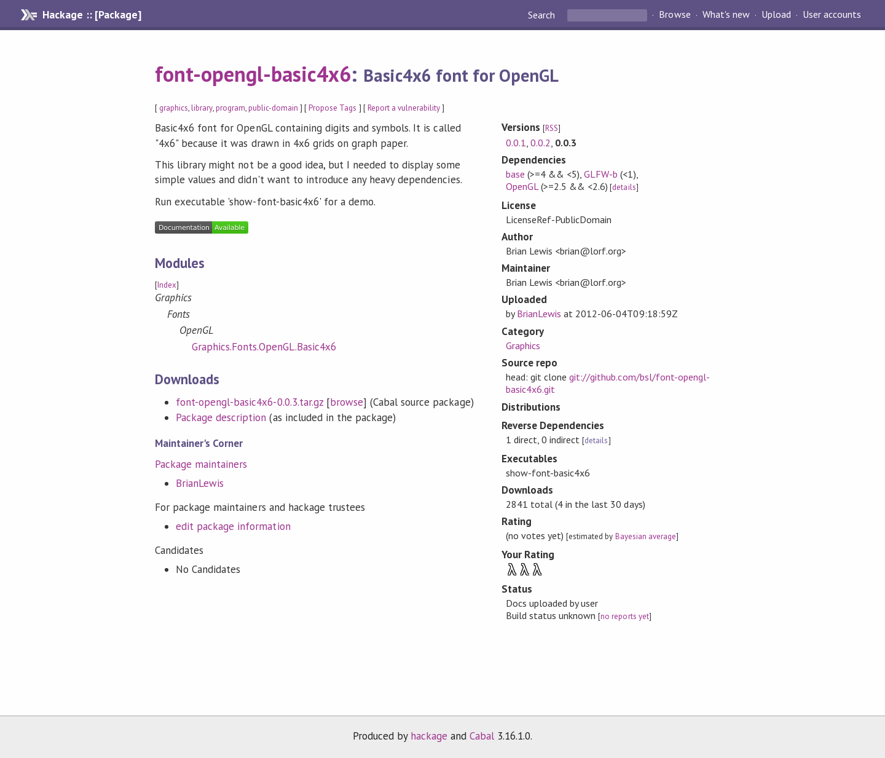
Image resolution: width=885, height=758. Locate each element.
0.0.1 (516, 142)
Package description (221, 417)
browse (346, 402)
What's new (726, 15)
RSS (551, 128)
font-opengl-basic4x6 (253, 73)
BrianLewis (200, 483)
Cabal (482, 736)
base (515, 174)
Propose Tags (332, 108)
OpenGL (522, 186)
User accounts (832, 15)
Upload (776, 15)
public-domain (273, 108)
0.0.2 (540, 142)
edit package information (233, 526)
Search (542, 15)
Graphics (523, 345)
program (230, 108)
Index (166, 285)
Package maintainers (201, 464)
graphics (173, 108)
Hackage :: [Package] (91, 14)
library (201, 108)
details (623, 187)
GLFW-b (601, 174)
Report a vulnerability (404, 108)
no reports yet (624, 616)
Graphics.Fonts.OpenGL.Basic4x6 (264, 346)
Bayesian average (645, 536)
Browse (674, 15)
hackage (429, 736)
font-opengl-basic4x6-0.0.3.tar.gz (249, 402)
